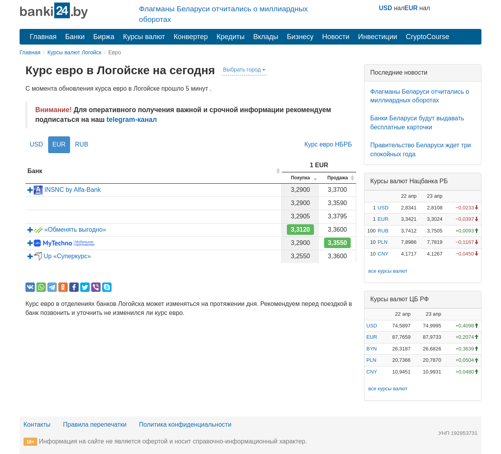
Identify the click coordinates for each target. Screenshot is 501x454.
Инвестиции (377, 37)
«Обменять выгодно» (66, 229)
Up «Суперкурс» (59, 256)
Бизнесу (300, 37)
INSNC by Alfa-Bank (64, 189)
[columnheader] (153, 171)
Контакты (36, 424)
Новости (336, 37)
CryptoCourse (427, 37)
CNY (383, 254)
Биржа (103, 37)
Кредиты (230, 37)
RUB (81, 144)
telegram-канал (131, 119)
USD (385, 8)
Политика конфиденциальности (185, 424)
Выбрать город (244, 69)
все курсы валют (387, 271)
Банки (75, 37)
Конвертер (191, 37)
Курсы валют (144, 37)
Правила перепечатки (94, 424)
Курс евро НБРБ (328, 144)
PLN (382, 242)
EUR (411, 8)
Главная (43, 37)
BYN (371, 349)
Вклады (265, 37)
